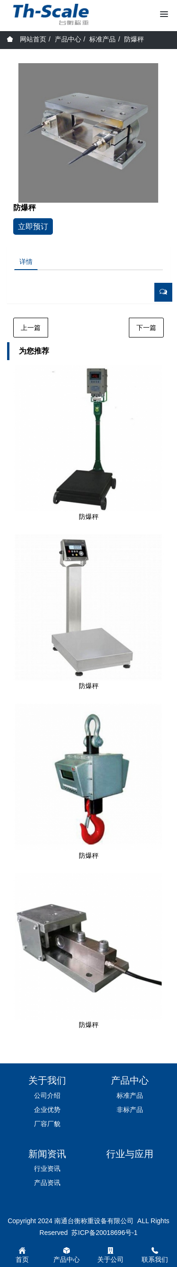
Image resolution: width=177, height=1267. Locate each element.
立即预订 (33, 226)
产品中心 (68, 39)
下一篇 (146, 327)
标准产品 (102, 39)
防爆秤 (134, 39)
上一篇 (31, 327)
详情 (26, 261)
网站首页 (26, 39)
